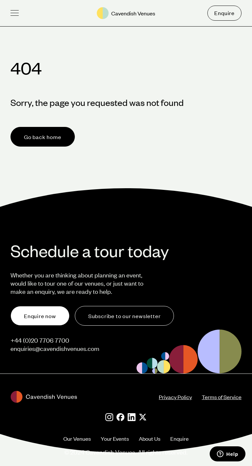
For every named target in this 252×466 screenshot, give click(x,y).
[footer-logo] (84, 397)
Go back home (42, 136)
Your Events (115, 438)
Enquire (224, 12)
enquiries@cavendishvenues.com (54, 348)
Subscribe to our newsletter (124, 315)
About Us (149, 438)
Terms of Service (222, 397)
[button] (14, 13)
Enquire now (40, 315)
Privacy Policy (175, 397)
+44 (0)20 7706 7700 (39, 340)
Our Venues (77, 438)
